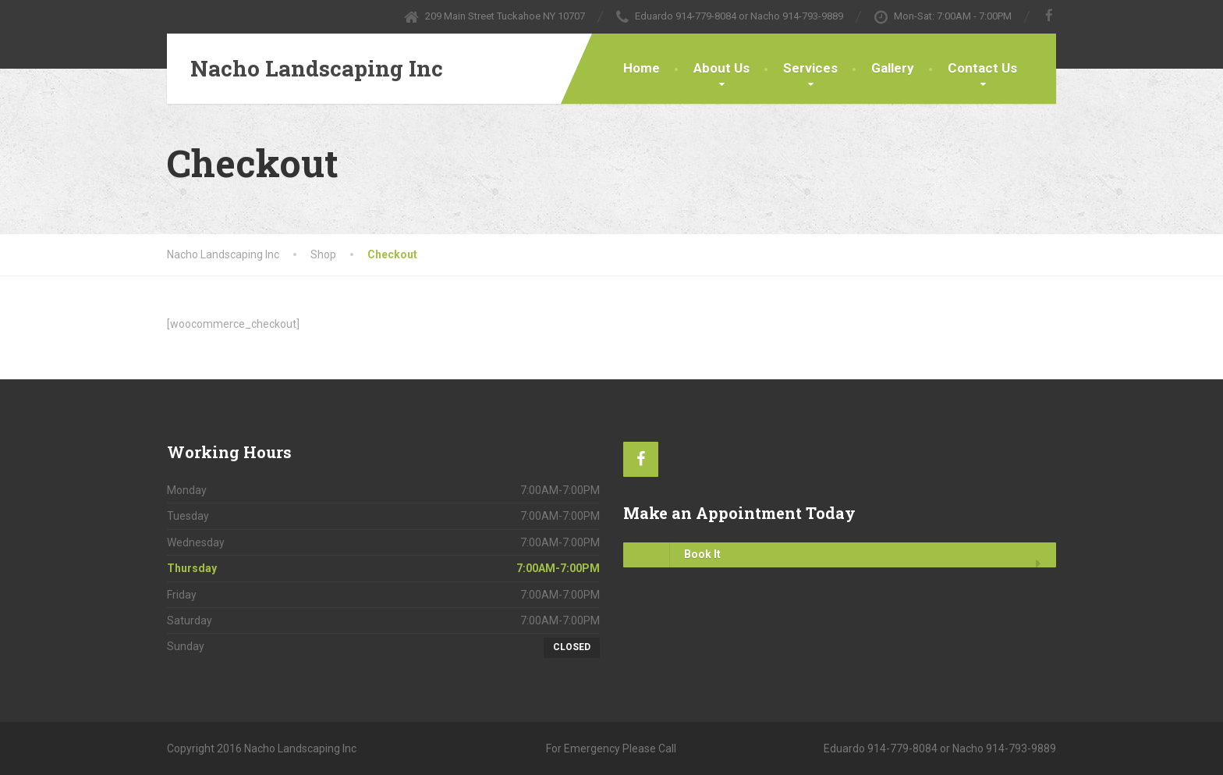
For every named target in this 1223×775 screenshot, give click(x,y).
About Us (721, 68)
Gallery (892, 68)
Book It (672, 554)
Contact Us (982, 68)
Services (810, 68)
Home (641, 68)
